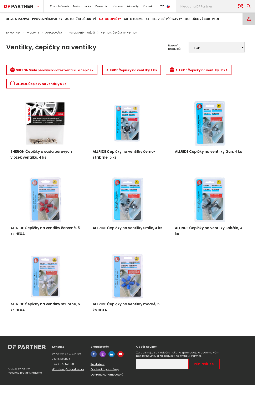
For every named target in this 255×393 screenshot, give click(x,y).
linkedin (111, 362)
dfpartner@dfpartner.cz (68, 377)
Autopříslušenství (80, 19)
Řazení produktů (174, 47)
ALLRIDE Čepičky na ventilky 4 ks (138, 70)
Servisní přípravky (167, 19)
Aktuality (139, 6)
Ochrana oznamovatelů (107, 382)
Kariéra (123, 6)
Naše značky (85, 6)
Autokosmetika (136, 19)
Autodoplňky (110, 19)
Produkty (33, 32)
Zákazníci (106, 6)
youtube (120, 362)
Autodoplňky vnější (82, 32)
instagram (103, 362)
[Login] (249, 19)
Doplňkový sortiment (203, 19)
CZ (174, 6)
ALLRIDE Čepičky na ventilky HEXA (209, 70)
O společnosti (60, 6)
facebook (94, 362)
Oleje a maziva (17, 19)
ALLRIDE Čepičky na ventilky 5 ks (40, 85)
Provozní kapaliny (47, 19)
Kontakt (156, 6)
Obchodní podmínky (105, 377)
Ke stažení (97, 372)
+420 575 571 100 (63, 372)
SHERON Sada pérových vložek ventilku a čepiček (54, 70)
